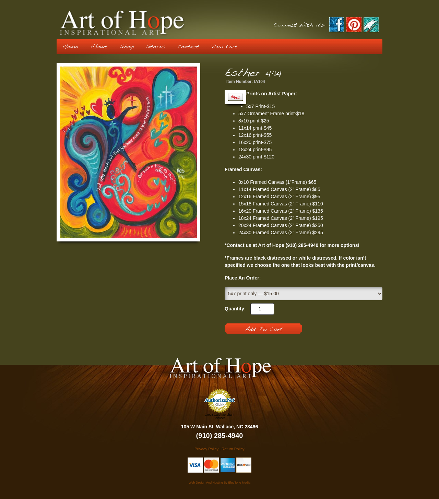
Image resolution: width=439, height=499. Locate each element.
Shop (127, 46)
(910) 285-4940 (219, 435)
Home (70, 46)
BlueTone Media (239, 482)
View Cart (224, 46)
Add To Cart (263, 329)
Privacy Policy (206, 449)
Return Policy (233, 449)
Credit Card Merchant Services (219, 416)
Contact (188, 46)
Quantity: (235, 308)
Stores (155, 46)
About (98, 46)
